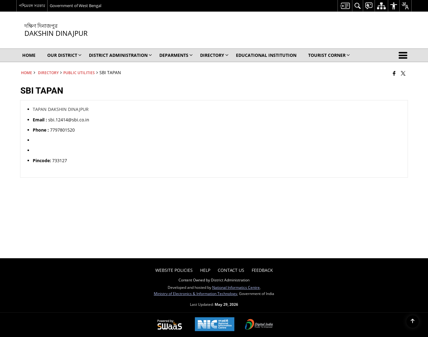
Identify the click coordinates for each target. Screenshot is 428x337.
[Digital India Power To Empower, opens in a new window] (259, 325)
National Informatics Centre (236, 287)
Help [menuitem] (205, 270)
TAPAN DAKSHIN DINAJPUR (61, 109)
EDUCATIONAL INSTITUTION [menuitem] (266, 55)
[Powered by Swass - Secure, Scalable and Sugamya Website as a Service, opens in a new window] (169, 325)
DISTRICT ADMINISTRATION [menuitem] (120, 55)
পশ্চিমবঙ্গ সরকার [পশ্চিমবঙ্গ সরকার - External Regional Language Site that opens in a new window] (32, 5)
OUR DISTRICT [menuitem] (64, 55)
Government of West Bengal (75, 5)
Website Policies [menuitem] (174, 270)
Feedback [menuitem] (262, 270)
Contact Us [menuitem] (231, 270)
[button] (404, 55)
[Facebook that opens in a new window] (394, 73)
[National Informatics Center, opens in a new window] (214, 325)
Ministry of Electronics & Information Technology (195, 293)
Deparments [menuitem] (176, 55)
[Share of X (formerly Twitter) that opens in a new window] (403, 73)
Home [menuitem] (29, 55)
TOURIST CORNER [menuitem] (329, 55)
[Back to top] (412, 321)
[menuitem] (345, 5)
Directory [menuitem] (214, 55)
